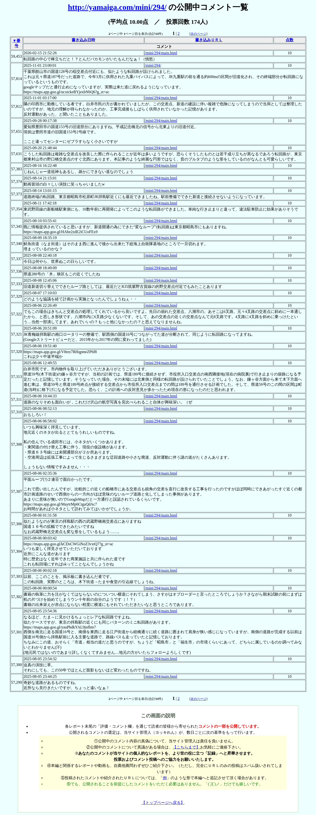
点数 (289, 40)
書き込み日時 (83, 40)
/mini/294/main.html (161, 53)
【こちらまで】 (186, 747)
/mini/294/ (153, 65)
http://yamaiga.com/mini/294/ (117, 7)
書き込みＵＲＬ (209, 40)
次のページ (198, 34)
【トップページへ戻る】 (163, 803)
